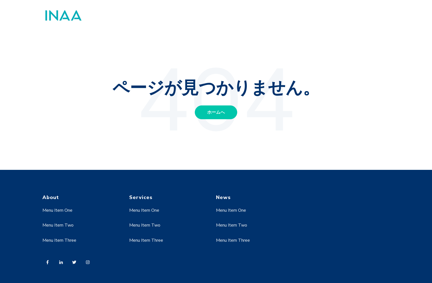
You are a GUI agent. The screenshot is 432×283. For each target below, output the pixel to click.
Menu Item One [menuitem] (57, 210)
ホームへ (216, 112)
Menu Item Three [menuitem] (59, 240)
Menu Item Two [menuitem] (58, 225)
